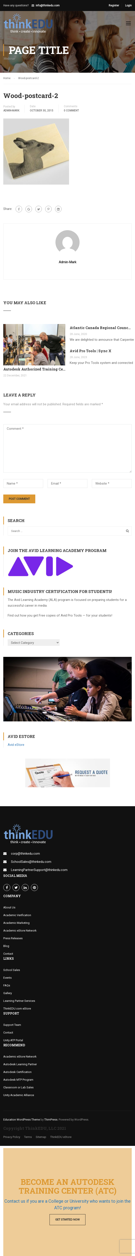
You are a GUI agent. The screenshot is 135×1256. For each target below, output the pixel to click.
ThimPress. (51, 1121)
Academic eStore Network (20, 932)
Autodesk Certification (17, 1074)
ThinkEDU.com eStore (17, 1010)
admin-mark (11, 112)
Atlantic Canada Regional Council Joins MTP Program (101, 330)
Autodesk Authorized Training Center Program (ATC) (34, 371)
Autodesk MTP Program (18, 1082)
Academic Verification (17, 917)
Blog (6, 948)
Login (128, 5)
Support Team (12, 1027)
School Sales (11, 972)
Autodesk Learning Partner (20, 1066)
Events (7, 980)
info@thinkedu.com (48, 5)
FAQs (6, 987)
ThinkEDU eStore (60, 1139)
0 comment (71, 112)
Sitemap (41, 1139)
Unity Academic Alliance (18, 1097)
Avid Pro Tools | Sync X (90, 353)
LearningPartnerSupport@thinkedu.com (39, 872)
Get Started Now (67, 1219)
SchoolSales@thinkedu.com (31, 864)
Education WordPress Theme (21, 1121)
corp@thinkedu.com (25, 856)
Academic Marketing (16, 925)
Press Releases (13, 940)
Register (114, 5)
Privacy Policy (11, 1139)
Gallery (7, 995)
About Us (9, 909)
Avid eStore (16, 747)
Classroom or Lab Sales (18, 1089)
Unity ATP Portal (13, 1042)
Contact (8, 956)
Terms (28, 1139)
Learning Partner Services (19, 1003)
